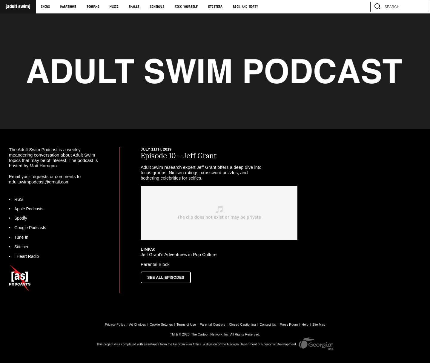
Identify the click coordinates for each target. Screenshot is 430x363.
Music (114, 7)
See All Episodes (165, 277)
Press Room (289, 324)
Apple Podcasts (28, 208)
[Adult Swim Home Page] (18, 6)
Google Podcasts (30, 227)
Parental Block (155, 264)
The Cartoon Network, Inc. (210, 334)
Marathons (68, 7)
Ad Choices (137, 324)
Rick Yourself (186, 7)
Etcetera (215, 7)
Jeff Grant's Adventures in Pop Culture (178, 254)
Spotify (20, 218)
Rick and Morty (245, 7)
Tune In (21, 237)
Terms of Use (186, 324)
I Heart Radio (26, 256)
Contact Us (268, 324)
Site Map (318, 324)
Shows (45, 7)
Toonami (93, 7)
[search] (421, 7)
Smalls (134, 7)
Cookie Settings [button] (161, 324)
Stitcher (21, 246)
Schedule (157, 7)
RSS (18, 199)
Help (305, 324)
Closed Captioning (242, 324)
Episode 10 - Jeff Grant (179, 155)
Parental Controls (212, 324)
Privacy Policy (115, 324)
